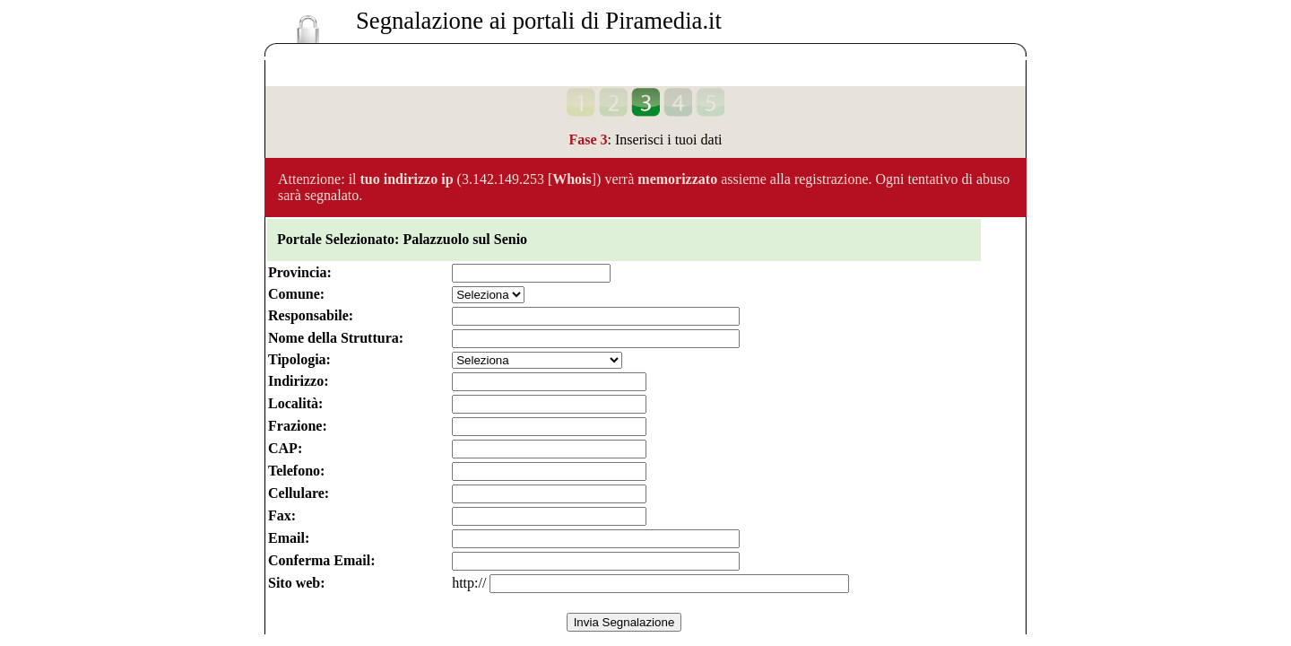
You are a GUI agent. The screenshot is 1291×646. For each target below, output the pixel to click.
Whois (572, 179)
